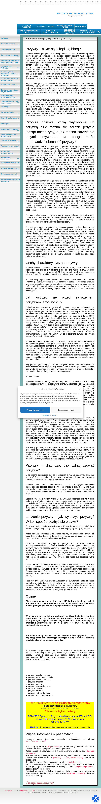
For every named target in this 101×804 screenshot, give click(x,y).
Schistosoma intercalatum (10, 163)
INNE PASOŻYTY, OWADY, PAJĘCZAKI (29, 31)
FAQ (98, 32)
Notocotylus (5, 124)
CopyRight (8, 790)
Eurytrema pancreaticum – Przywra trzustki (10, 91)
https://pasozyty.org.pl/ (35, 741)
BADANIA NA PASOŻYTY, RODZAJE (50, 31)
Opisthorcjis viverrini (8, 140)
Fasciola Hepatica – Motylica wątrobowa (8, 96)
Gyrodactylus (5, 107)
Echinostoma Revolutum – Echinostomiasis (10, 79)
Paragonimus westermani (10, 146)
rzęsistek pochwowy (76, 773)
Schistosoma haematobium (5, 158)
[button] (79, 389)
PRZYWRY (50, 26)
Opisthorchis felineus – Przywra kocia (9, 135)
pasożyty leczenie (73, 762)
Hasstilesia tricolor (7, 112)
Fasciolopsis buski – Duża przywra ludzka (10, 102)
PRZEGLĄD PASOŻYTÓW (26, 26)
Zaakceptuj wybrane (66, 410)
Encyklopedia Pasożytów (27, 790)
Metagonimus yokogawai (9, 129)
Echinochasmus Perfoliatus (6, 67)
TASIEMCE (41, 26)
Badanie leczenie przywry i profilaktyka (10, 180)
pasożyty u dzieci (61, 758)
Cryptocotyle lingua (8, 49)
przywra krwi (53, 746)
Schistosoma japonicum (9, 168)
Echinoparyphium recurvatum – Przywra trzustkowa (8, 73)
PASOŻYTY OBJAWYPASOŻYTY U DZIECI (87, 31)
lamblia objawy (76, 758)
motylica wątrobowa (84, 767)
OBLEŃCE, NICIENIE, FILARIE (64, 26)
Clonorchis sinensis (8, 44)
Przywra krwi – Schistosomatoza (7, 152)
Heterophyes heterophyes (10, 118)
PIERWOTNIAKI (80, 26)
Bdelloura (4, 38)
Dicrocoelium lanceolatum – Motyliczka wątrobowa (10, 61)
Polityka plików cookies (49, 415)
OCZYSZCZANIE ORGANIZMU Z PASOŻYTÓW (69, 31)
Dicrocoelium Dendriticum (10, 55)
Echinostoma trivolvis (8, 84)
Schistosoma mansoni (9, 174)
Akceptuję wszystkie (35, 410)
